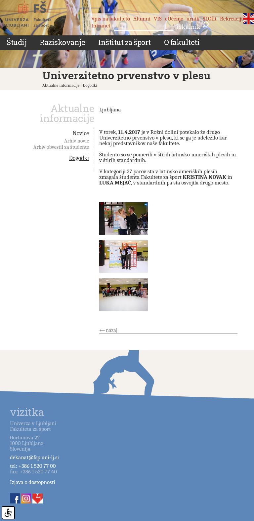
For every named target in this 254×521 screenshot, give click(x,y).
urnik (193, 19)
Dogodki (90, 85)
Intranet (100, 25)
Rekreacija (232, 19)
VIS (158, 19)
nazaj (111, 330)
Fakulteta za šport (34, 15)
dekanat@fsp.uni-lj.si (34, 457)
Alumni (141, 19)
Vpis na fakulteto (110, 19)
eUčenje (174, 19)
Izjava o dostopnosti (32, 482)
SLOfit (210, 19)
